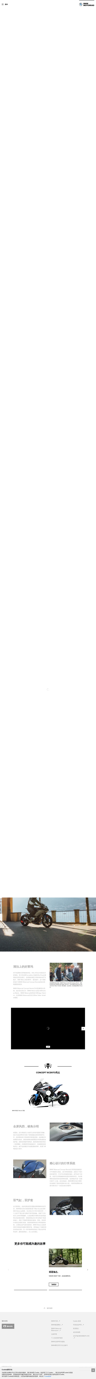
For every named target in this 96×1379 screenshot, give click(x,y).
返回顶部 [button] (48, 1314)
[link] (86, 4)
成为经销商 (77, 1338)
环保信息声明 (78, 1331)
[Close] (93, 1370)
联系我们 (76, 1335)
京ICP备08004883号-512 (81, 1343)
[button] (4, 4)
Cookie (77, 1327)
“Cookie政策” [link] (47, 1376)
